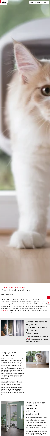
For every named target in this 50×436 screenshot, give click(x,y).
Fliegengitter (5, 310)
